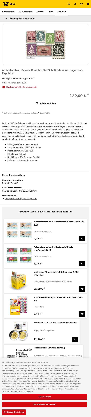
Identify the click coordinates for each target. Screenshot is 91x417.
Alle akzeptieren (44, 398)
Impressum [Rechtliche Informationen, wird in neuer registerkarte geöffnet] (29, 393)
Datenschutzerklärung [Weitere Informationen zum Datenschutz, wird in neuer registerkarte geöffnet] (16, 393)
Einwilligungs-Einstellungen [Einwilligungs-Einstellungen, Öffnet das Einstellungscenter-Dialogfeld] (14, 414)
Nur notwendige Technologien (44, 406)
